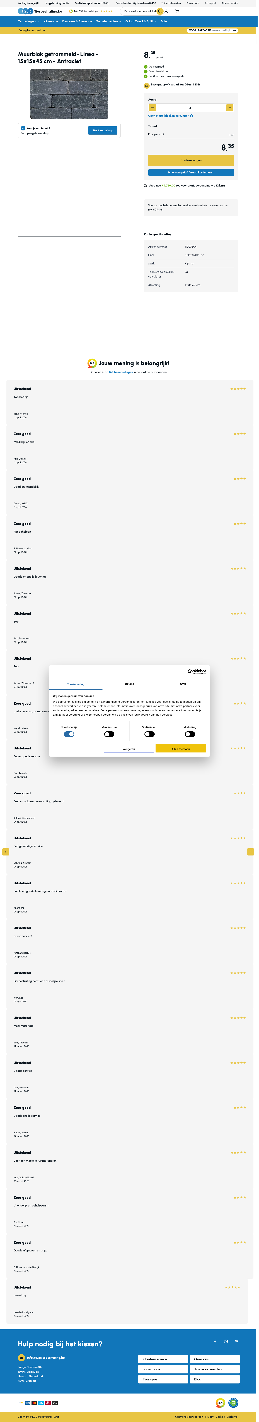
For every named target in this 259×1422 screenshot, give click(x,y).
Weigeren (129, 749)
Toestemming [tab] (76, 684)
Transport (210, 3)
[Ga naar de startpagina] (40, 11)
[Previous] (5, 851)
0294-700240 (27, 1381)
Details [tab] (129, 683)
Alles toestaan (180, 749)
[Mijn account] (166, 11)
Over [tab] (183, 683)
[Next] (250, 851)
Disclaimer (232, 1416)
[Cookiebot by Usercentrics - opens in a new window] (190, 672)
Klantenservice (230, 3)
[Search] (160, 11)
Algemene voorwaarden (189, 1416)
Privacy (209, 1416)
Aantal (152, 99)
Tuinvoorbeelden (171, 3)
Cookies (220, 1416)
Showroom (193, 3)
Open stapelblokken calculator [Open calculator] (170, 115)
